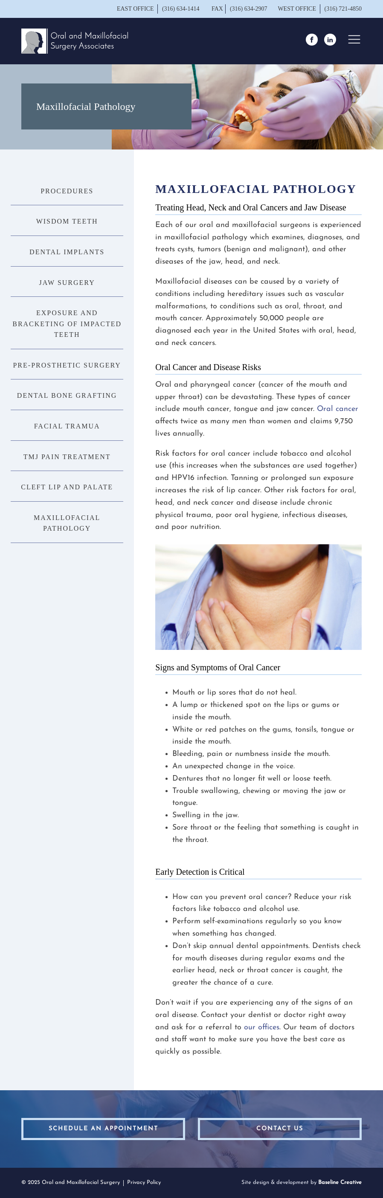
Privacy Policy (144, 1182)
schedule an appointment (103, 1129)
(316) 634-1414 (181, 9)
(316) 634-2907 (248, 9)
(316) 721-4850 (343, 9)
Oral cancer (337, 409)
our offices (261, 1027)
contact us (279, 1129)
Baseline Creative (340, 1182)
